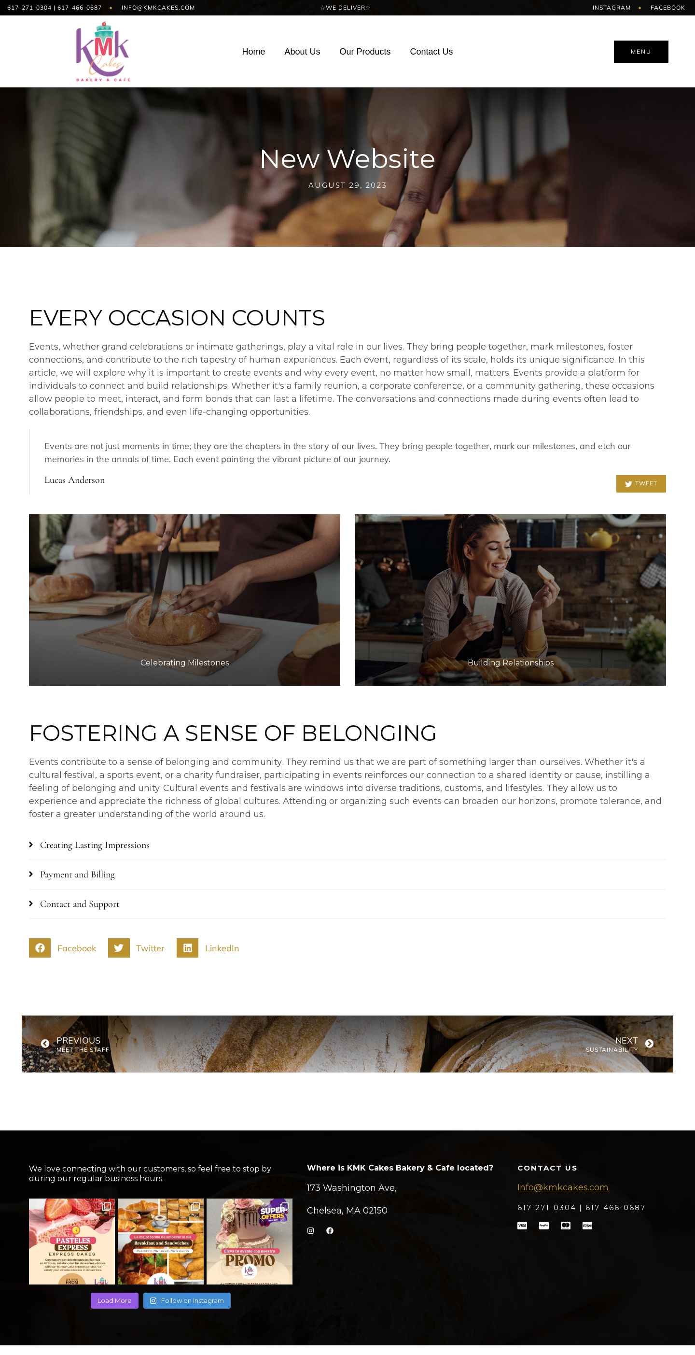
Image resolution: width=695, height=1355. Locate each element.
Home (253, 51)
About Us (302, 51)
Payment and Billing (77, 874)
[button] (347, 845)
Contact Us (431, 51)
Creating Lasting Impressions (95, 845)
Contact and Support (80, 904)
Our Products (364, 51)
